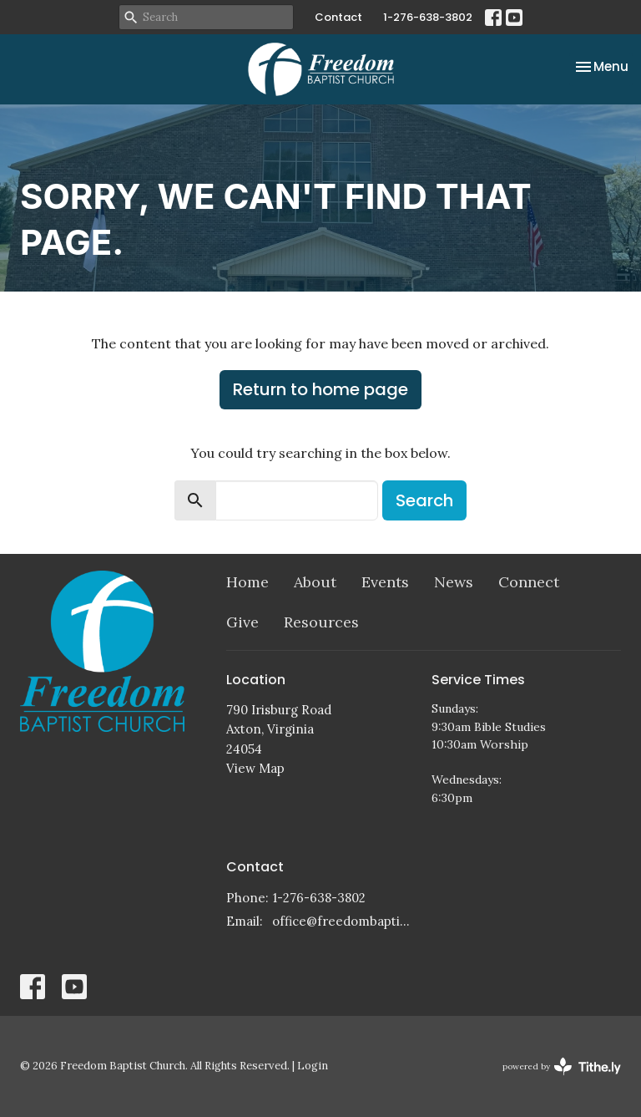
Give (242, 622)
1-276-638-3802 (427, 17)
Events (385, 582)
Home (247, 582)
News (453, 582)
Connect (528, 582)
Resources (321, 622)
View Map (255, 768)
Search (424, 500)
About (315, 582)
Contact (338, 17)
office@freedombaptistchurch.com (344, 921)
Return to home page (320, 389)
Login (312, 1066)
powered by (561, 1066)
